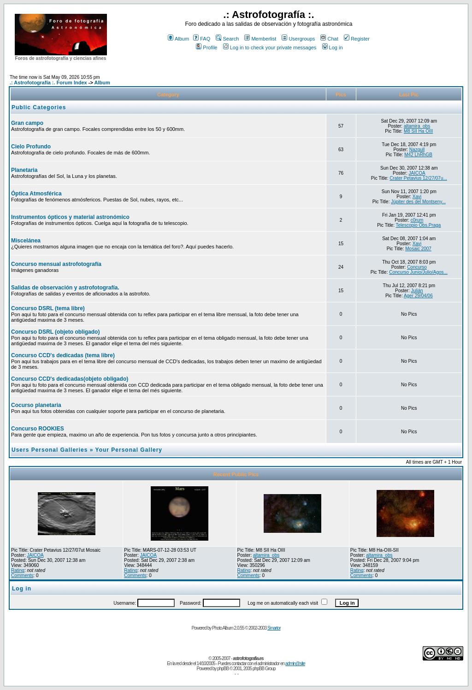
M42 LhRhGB (418, 154)
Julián (417, 290)
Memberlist (260, 38)
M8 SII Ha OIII (418, 131)
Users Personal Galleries (50, 450)
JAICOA (416, 173)
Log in (332, 47)
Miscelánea (26, 240)
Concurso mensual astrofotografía (56, 264)
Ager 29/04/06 (418, 295)
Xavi (417, 196)
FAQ (201, 38)
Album (178, 38)
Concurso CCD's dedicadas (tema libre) (63, 355)
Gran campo (27, 123)
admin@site (295, 663)
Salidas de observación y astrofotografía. (65, 287)
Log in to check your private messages (270, 47)
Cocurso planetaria (36, 405)
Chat (329, 38)
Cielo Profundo (31, 146)
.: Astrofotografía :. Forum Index (48, 82)
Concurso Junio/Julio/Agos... (418, 272)
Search (227, 38)
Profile (206, 47)
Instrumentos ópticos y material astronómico (70, 217)
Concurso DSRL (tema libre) (48, 308)
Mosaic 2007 (418, 248)
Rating (17, 570)
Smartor (274, 628)
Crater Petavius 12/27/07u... (418, 178)
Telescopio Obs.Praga (418, 225)
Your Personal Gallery (129, 450)
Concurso (417, 267)
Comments (22, 575)
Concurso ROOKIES (37, 428)
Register (357, 38)
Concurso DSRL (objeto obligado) (55, 332)
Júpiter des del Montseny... (418, 201)
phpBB (223, 668)
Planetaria (24, 170)
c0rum (417, 220)
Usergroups (298, 38)
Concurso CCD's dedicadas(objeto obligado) (69, 379)
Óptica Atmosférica (36, 193)
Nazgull (417, 149)
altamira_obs (417, 126)
